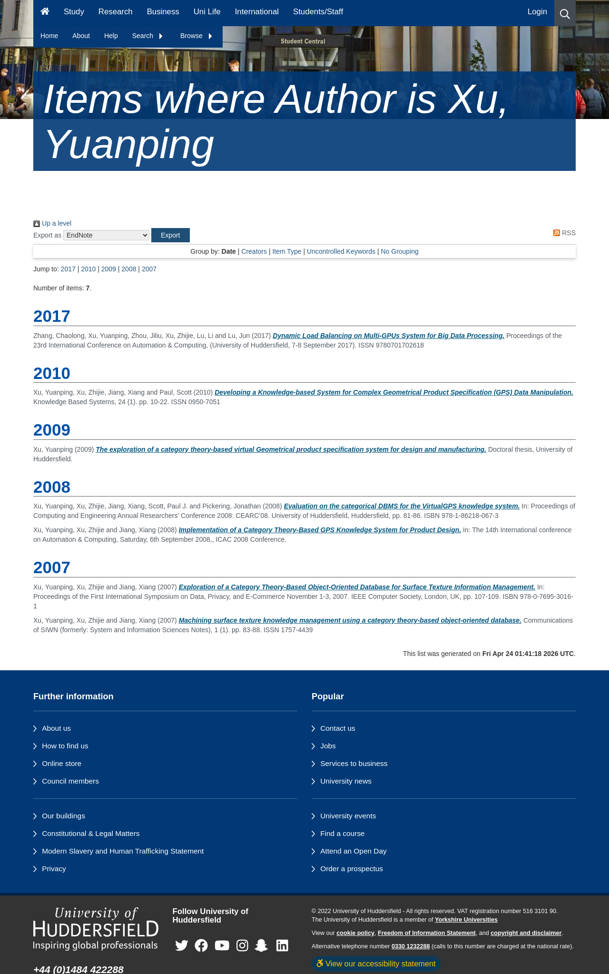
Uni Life (207, 11)
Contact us (337, 728)
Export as (47, 235)
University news (346, 781)
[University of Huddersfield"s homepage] (95, 929)
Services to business (353, 763)
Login (537, 11)
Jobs (328, 746)
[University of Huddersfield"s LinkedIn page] (282, 946)
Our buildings (63, 816)
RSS (563, 233)
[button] (565, 13)
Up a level (52, 223)
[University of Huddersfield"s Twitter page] (181, 946)
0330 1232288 (411, 946)
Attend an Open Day (353, 851)
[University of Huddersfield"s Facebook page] (201, 946)
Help (111, 36)
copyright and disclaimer (526, 933)
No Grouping (399, 251)
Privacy (54, 869)
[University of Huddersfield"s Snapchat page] (263, 946)
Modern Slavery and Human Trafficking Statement (123, 851)
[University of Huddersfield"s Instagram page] (242, 946)
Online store (61, 763)
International (257, 11)
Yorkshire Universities (466, 919)
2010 (88, 269)
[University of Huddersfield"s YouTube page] (222, 946)
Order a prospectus (351, 869)
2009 (108, 269)
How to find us (65, 746)
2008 (128, 269)
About (81, 36)
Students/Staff (318, 11)
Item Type (286, 251)
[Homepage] (45, 13)
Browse (196, 36)
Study (74, 11)
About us (56, 728)
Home (49, 36)
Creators (254, 251)
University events (348, 816)
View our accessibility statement (376, 963)
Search (148, 36)
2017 (68, 269)
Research (115, 11)
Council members (70, 781)
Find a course (342, 833)
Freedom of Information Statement (427, 933)
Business (163, 11)
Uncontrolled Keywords (341, 251)
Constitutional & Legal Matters (90, 833)
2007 (149, 269)
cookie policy (355, 933)
